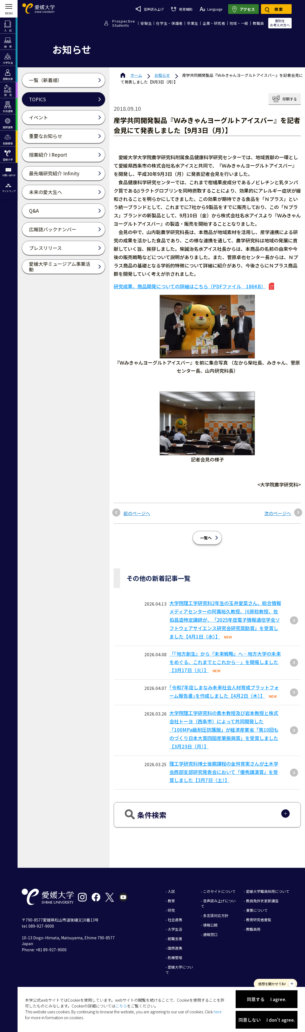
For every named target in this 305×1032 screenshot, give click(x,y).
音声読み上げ (150, 9)
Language (211, 9)
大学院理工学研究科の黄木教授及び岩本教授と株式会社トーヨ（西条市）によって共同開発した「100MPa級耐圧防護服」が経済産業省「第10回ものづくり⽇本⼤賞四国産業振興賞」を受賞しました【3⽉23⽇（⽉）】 (224, 729)
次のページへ (277, 513)
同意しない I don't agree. (266, 1019)
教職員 (258, 23)
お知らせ (162, 75)
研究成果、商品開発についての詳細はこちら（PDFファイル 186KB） (190, 286)
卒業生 (192, 23)
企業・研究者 (213, 23)
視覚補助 (181, 9)
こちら (121, 1006)
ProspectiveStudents (123, 23)
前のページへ (136, 513)
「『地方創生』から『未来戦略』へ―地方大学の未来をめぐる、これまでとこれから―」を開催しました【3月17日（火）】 (225, 662)
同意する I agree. (266, 999)
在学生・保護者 (169, 23)
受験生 (146, 23)
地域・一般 (239, 23)
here (218, 1011)
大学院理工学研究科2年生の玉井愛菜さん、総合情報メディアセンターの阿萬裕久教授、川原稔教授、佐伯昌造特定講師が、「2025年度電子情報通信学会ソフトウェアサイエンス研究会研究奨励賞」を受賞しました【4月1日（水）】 (225, 619)
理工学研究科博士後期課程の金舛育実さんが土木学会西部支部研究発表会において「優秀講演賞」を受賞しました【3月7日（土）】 (223, 772)
